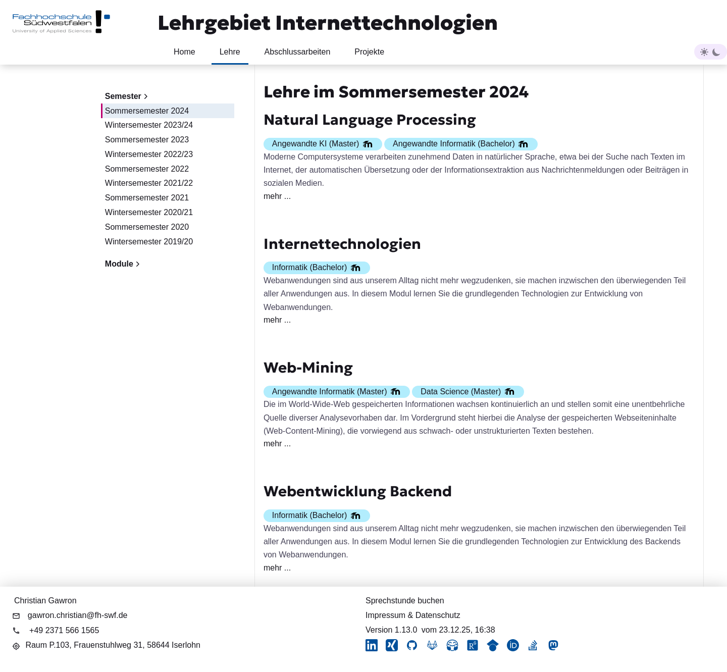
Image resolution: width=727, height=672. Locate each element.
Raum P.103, (112, 645)
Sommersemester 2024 (147, 111)
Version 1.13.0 (391, 630)
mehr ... (277, 196)
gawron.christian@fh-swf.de (78, 615)
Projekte (369, 51)
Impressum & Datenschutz (413, 615)
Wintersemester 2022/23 (149, 154)
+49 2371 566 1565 (64, 630)
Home (184, 51)
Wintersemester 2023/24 (149, 125)
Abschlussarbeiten (298, 51)
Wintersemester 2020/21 (149, 212)
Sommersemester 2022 (147, 169)
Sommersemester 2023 (147, 139)
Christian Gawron (45, 600)
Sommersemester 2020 (147, 227)
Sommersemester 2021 (147, 197)
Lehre (230, 51)
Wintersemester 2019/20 (149, 241)
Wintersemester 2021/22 (149, 183)
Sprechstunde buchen (405, 600)
